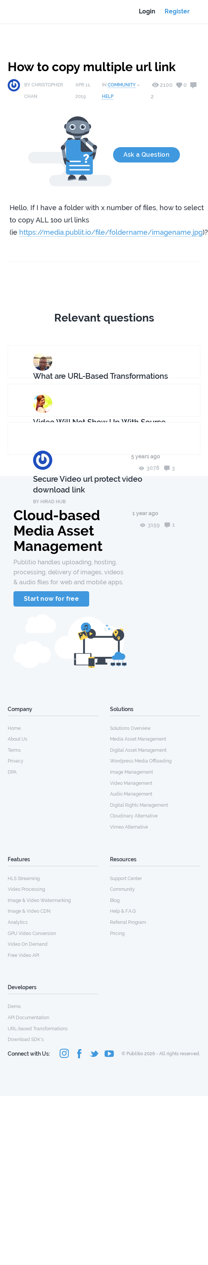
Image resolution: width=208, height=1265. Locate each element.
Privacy (15, 761)
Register (177, 11)
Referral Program (128, 922)
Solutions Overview (130, 728)
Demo (14, 1006)
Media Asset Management (138, 739)
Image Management (131, 772)
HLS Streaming (24, 878)
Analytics (18, 922)
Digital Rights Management (139, 805)
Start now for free (51, 598)
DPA (12, 772)
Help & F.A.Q (123, 911)
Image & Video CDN (29, 911)
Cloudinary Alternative (134, 816)
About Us (17, 739)
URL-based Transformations (38, 1028)
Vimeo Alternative (129, 827)
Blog (115, 900)
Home (14, 728)
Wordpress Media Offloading (140, 761)
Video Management (131, 783)
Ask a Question (146, 154)
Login (147, 11)
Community (122, 85)
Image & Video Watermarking (39, 900)
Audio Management (131, 794)
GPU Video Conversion (32, 933)
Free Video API (23, 955)
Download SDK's (26, 1039)
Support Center (126, 878)
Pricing (117, 933)
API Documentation (28, 1017)
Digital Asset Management (138, 750)
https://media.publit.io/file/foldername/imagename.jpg (111, 232)
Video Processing (26, 889)
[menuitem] (53, 728)
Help (107, 96)
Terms (14, 750)
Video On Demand (28, 944)
